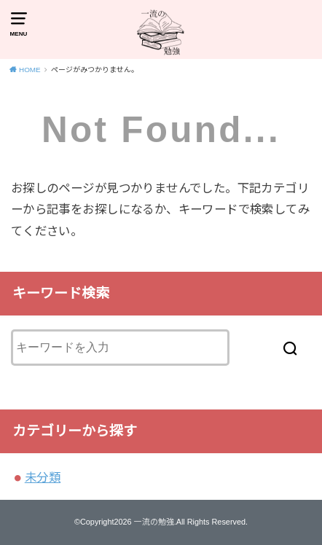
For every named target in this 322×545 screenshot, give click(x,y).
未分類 (42, 477)
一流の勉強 (154, 521)
